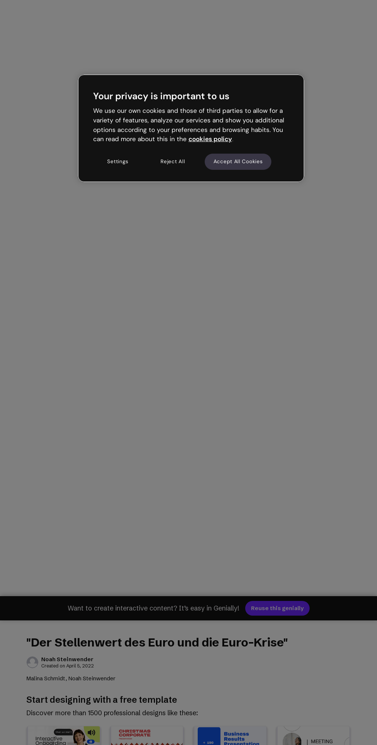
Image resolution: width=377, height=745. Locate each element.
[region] (191, 128)
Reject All (173, 161)
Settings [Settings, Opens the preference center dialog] (117, 161)
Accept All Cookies (238, 161)
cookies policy (210, 139)
